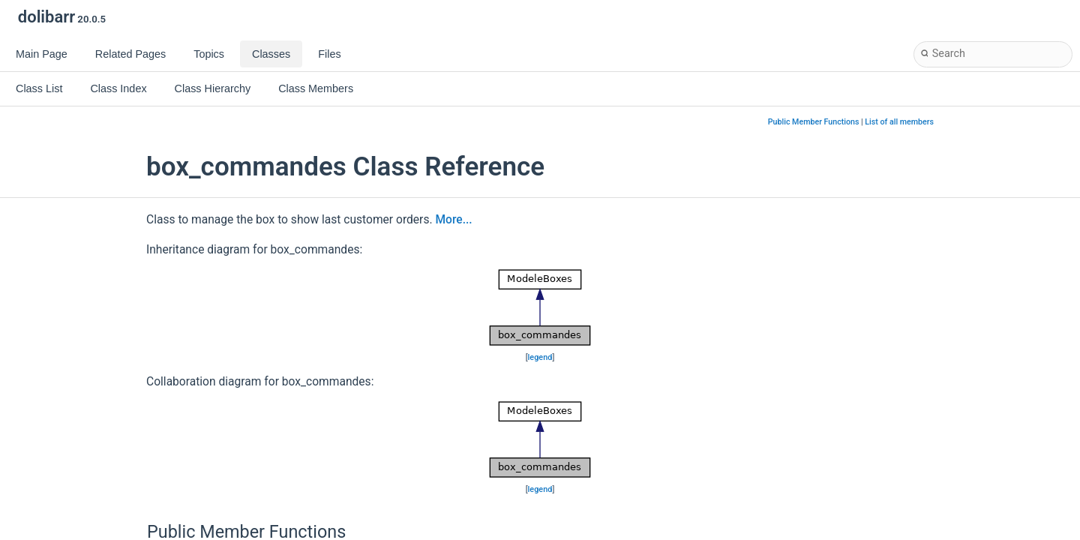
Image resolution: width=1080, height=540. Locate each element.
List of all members (899, 122)
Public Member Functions (814, 122)
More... (453, 219)
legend (540, 357)
